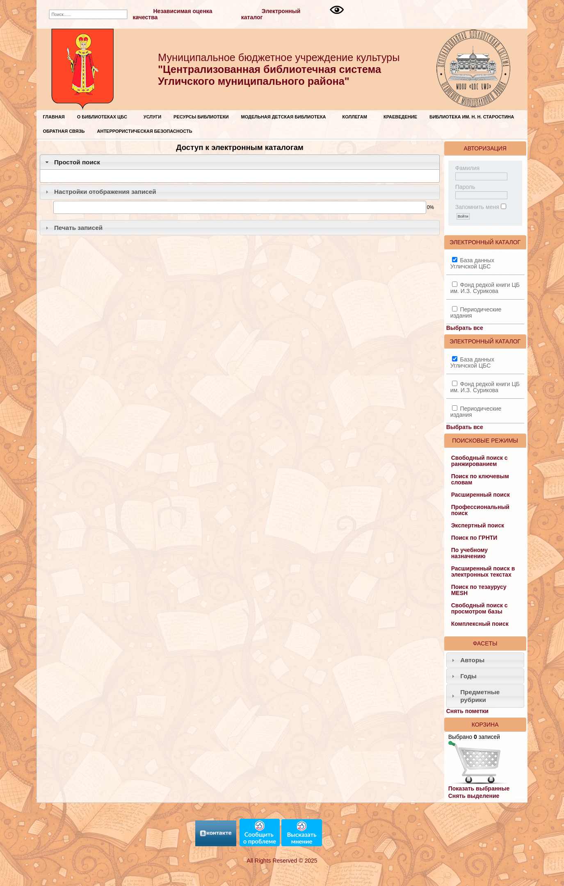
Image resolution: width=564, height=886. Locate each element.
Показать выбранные (479, 788)
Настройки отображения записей (105, 191)
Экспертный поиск (477, 525)
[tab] (239, 162)
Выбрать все (464, 328)
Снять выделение (474, 796)
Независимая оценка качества (172, 14)
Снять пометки (467, 711)
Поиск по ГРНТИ (474, 537)
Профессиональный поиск (480, 510)
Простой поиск (77, 162)
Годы (468, 675)
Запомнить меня (477, 207)
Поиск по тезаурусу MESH (479, 590)
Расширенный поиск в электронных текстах (483, 571)
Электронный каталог (271, 14)
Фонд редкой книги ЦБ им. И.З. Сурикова (485, 288)
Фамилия (467, 168)
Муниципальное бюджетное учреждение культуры (279, 69)
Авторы (472, 660)
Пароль (465, 187)
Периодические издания (476, 312)
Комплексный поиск (480, 623)
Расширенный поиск (480, 494)
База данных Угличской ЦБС (472, 263)
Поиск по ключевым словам (480, 479)
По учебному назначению (469, 553)
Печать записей (78, 227)
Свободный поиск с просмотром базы (479, 608)
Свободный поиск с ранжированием (479, 460)
